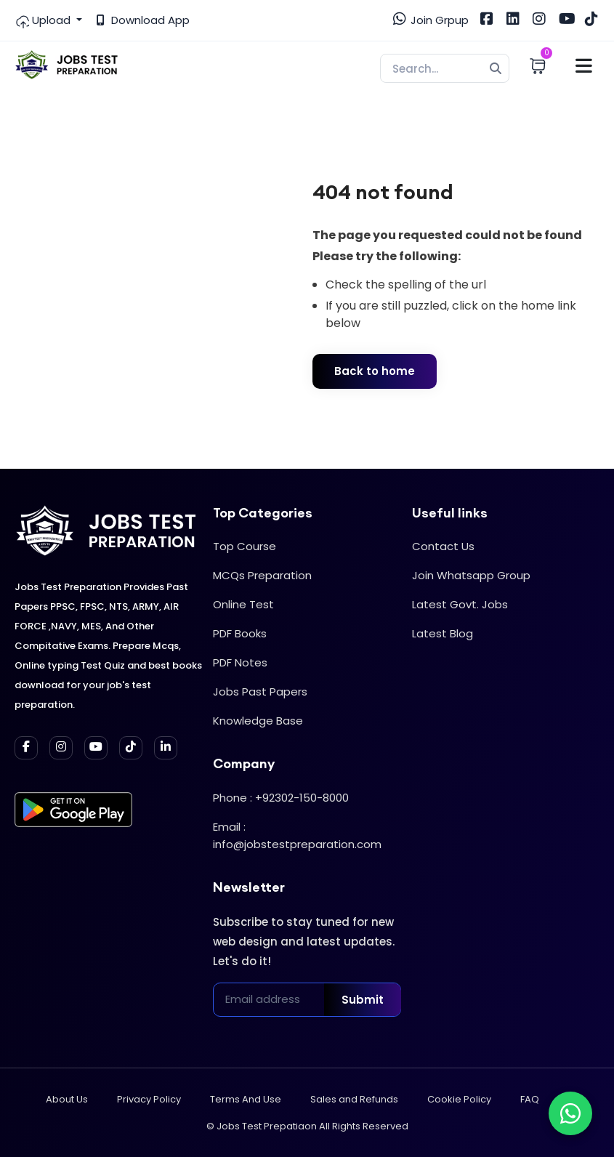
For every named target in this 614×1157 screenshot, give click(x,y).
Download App (143, 20)
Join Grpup (431, 20)
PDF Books (240, 633)
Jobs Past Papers (260, 691)
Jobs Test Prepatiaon (267, 1126)
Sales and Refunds (354, 1099)
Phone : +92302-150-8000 (281, 797)
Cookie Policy (459, 1099)
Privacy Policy (149, 1099)
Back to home (374, 371)
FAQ (529, 1099)
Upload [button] (44, 20)
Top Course (244, 546)
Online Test (243, 604)
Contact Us (443, 546)
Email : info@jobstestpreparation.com (297, 835)
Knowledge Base (258, 720)
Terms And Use (245, 1099)
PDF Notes (240, 662)
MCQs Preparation (262, 575)
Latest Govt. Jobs (460, 604)
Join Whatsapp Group (471, 575)
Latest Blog (442, 633)
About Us (67, 1099)
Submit (363, 999)
